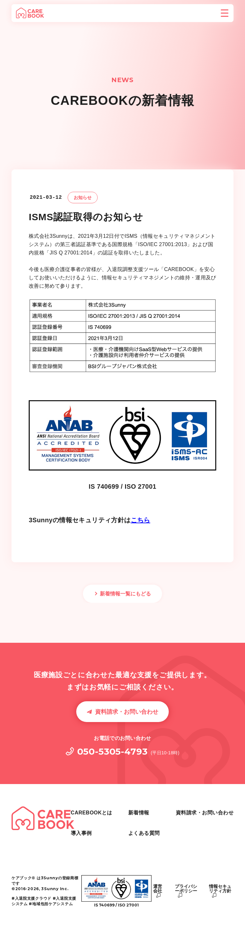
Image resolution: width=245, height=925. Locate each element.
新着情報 (128, 839)
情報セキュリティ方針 (220, 888)
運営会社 (157, 888)
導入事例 (128, 824)
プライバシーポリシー (186, 888)
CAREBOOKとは (139, 809)
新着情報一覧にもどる (125, 593)
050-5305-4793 (112, 751)
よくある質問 (191, 809)
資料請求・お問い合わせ (126, 712)
